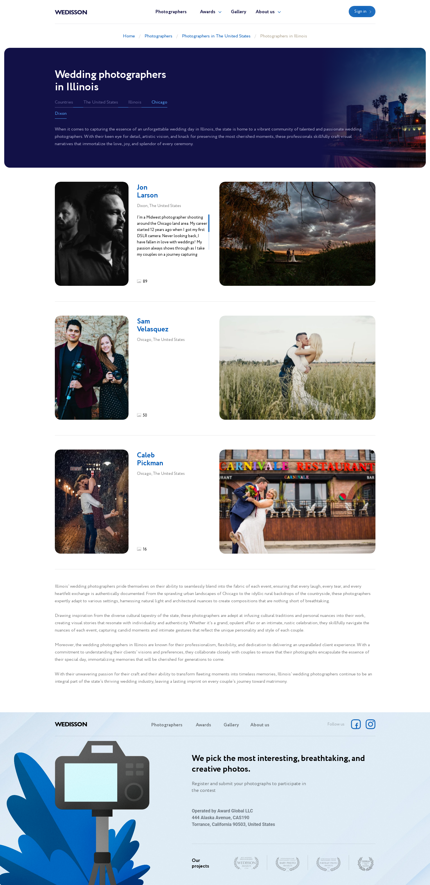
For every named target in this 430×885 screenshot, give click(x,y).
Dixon (61, 113)
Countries (64, 102)
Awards (207, 11)
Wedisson (71, 11)
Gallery (238, 11)
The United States (100, 102)
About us (265, 11)
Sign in (360, 11)
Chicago (159, 102)
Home (129, 36)
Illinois (134, 102)
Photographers (171, 11)
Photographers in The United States (216, 36)
